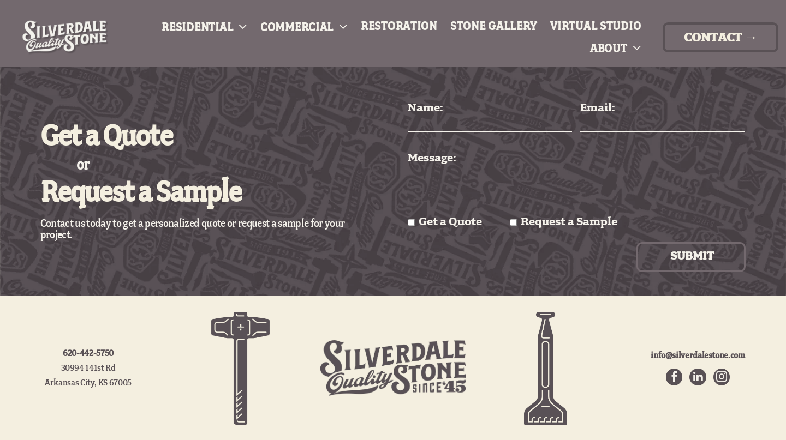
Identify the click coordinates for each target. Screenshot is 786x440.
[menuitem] (197, 27)
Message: (432, 158)
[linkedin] (697, 378)
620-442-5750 (88, 353)
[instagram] (722, 378)
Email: (597, 108)
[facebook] (673, 378)
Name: (425, 108)
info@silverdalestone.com (698, 355)
